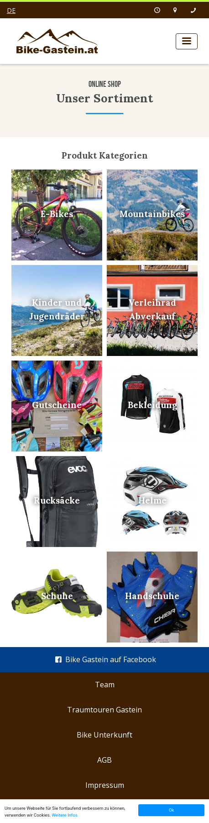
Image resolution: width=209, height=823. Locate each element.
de (11, 10)
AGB (104, 760)
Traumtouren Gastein (104, 710)
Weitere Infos (64, 815)
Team (105, 685)
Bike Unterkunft (104, 735)
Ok (171, 809)
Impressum (104, 785)
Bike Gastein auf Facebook (104, 659)
